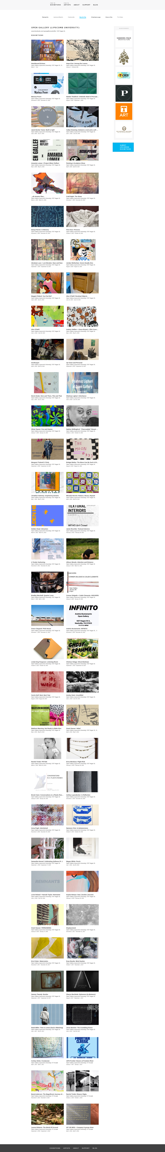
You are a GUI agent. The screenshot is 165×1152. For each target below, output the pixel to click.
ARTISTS (67, 5)
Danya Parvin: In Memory (40, 230)
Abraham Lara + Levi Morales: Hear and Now (47, 263)
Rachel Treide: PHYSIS (39, 762)
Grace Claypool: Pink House (41, 628)
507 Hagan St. (61, 31)
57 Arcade (55, 1063)
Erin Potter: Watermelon (39, 961)
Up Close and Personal (74, 363)
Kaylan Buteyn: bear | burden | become (80, 895)
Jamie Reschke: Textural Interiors (78, 529)
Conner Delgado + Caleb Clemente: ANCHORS (82, 595)
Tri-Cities (120, 17)
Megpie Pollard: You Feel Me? (41, 296)
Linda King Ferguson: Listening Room (44, 662)
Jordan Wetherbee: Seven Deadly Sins (79, 263)
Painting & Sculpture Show (75, 163)
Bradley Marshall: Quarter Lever (42, 595)
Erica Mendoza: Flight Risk (75, 762)
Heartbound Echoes (38, 63)
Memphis (45, 17)
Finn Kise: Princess (73, 230)
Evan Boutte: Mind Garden (75, 961)
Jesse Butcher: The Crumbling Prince (79, 1027)
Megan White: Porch (73, 861)
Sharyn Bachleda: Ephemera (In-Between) (81, 994)
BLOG (95, 5)
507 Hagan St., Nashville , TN (60, 65)
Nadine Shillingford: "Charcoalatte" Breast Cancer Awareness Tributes (91, 429)
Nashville (82, 17)
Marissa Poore (36, 96)
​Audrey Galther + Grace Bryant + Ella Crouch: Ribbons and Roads (89, 329)
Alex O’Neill (35, 329)
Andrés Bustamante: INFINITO (76, 628)
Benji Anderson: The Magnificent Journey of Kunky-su (50, 1094)
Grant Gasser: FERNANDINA (41, 928)
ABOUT (77, 5)
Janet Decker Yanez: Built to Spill (43, 130)
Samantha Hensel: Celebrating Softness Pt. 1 (47, 861)
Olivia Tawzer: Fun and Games (42, 429)
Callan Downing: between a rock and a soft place (83, 130)
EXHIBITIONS (55, 5)
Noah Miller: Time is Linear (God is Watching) (47, 1027)
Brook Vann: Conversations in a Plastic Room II (48, 795)
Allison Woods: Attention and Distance (79, 562)
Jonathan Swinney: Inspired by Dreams (45, 496)
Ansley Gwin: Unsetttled (74, 695)
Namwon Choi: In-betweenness (77, 828)
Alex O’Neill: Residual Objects (76, 296)
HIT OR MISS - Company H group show (80, 1127)
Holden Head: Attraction (39, 529)
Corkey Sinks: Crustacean (40, 1061)
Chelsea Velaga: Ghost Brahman (77, 662)
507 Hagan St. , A (92, 630)
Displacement (71, 928)
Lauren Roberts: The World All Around (44, 1127)
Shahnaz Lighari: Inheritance (76, 396)
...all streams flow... (38, 196)
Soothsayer (35, 363)
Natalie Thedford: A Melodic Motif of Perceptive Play (84, 96)
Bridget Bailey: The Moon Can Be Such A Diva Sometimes (86, 462)
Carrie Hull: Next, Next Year (40, 695)
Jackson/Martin (58, 17)
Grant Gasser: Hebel (73, 728)
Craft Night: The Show (74, 196)
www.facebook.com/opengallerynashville (43, 31)
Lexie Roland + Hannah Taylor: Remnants (45, 895)
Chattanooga (96, 17)
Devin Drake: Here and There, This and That (46, 396)
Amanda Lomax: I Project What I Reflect (45, 163)
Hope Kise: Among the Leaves (76, 63)
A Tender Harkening (38, 562)
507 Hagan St (91, 564)
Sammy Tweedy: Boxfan (39, 994)
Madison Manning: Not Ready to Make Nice (46, 728)
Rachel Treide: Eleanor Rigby (76, 1094)
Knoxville (109, 17)
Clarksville (71, 17)
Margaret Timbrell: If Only (40, 462)
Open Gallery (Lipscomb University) (41, 65)
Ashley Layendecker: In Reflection (78, 795)
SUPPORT (86, 5)
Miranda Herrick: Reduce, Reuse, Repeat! (80, 496)
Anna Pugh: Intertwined (39, 828)
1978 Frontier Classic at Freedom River (80, 1061)
